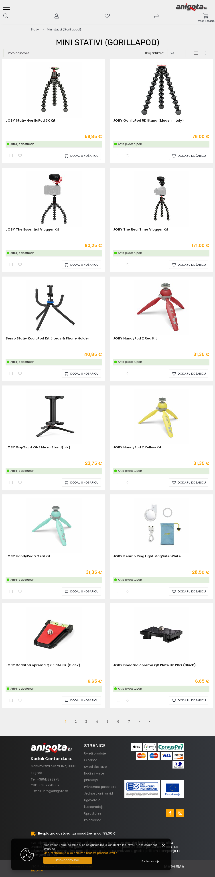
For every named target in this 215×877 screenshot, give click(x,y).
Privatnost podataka (100, 787)
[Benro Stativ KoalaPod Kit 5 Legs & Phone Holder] (81, 373)
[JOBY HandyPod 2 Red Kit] (188, 373)
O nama (90, 760)
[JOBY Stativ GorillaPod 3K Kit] (81, 156)
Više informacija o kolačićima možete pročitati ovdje (80, 853)
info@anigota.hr (55, 791)
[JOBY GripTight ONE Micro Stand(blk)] (81, 482)
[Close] (67, 860)
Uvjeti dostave (95, 767)
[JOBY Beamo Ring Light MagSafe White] (188, 591)
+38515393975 (48, 779)
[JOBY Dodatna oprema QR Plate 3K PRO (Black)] (188, 700)
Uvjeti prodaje (95, 753)
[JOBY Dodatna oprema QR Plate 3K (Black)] (81, 700)
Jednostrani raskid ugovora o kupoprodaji (98, 800)
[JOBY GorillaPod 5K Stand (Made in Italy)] (188, 156)
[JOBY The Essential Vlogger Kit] (81, 265)
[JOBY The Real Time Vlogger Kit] (188, 265)
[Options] (150, 861)
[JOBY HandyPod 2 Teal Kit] (81, 591)
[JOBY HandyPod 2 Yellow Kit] (188, 482)
